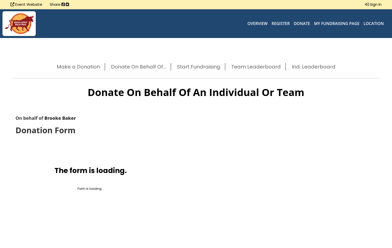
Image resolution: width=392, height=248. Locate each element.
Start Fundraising (198, 66)
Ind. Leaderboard (314, 66)
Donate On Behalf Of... (138, 66)
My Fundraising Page (337, 23)
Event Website (26, 4)
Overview (258, 23)
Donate (302, 23)
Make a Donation (78, 66)
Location (374, 23)
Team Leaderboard (256, 66)
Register (281, 23)
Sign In (373, 4)
